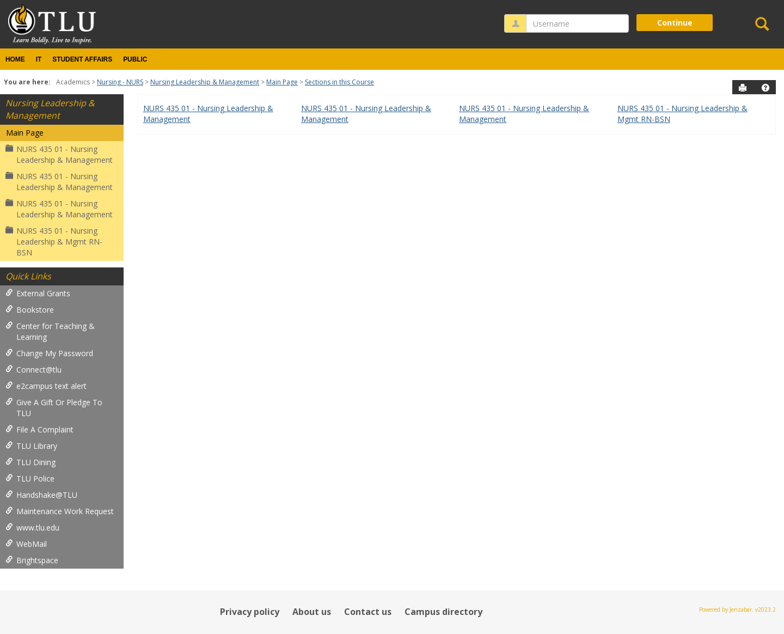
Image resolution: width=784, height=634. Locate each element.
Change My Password (49, 353)
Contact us (367, 612)
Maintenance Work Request (59, 511)
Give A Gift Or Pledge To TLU (53, 407)
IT (39, 59)
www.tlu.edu (32, 527)
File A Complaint (39, 429)
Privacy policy (249, 612)
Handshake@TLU (41, 495)
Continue (675, 22)
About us (311, 612)
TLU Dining (30, 462)
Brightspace (31, 560)
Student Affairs (82, 59)
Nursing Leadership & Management (204, 82)
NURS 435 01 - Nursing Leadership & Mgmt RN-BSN (53, 241)
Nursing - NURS (120, 82)
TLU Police (29, 478)
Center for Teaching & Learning (50, 331)
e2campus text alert (46, 386)
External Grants (37, 293)
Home (15, 59)
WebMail (26, 544)
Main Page (282, 82)
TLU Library (31, 446)
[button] (765, 88)
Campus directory (443, 612)
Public (135, 59)
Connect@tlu (33, 369)
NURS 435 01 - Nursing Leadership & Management (59, 154)
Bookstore (29, 309)
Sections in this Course (339, 82)
